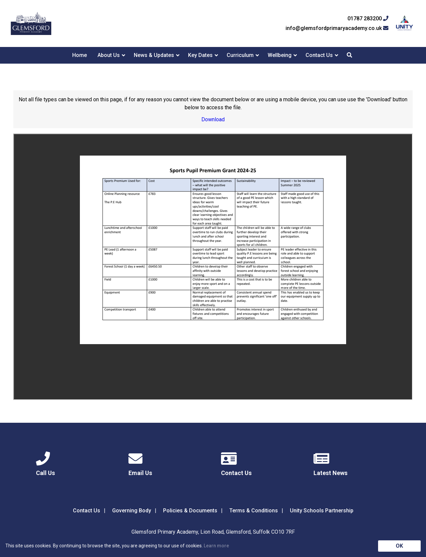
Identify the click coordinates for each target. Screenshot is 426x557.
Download (213, 119)
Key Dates (200, 55)
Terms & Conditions (253, 510)
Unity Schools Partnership (321, 510)
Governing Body (131, 510)
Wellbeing (280, 55)
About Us (109, 55)
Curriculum (240, 55)
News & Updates (154, 55)
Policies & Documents (190, 510)
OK (399, 546)
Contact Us (319, 55)
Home (79, 55)
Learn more (216, 545)
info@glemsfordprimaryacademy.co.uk (337, 28)
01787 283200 (367, 19)
